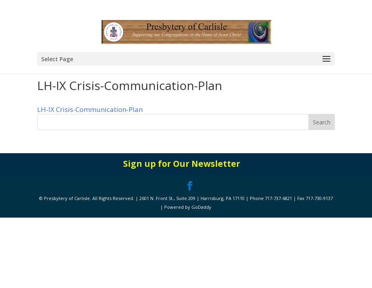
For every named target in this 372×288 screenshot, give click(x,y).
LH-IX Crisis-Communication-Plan (90, 109)
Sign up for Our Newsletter (181, 163)
